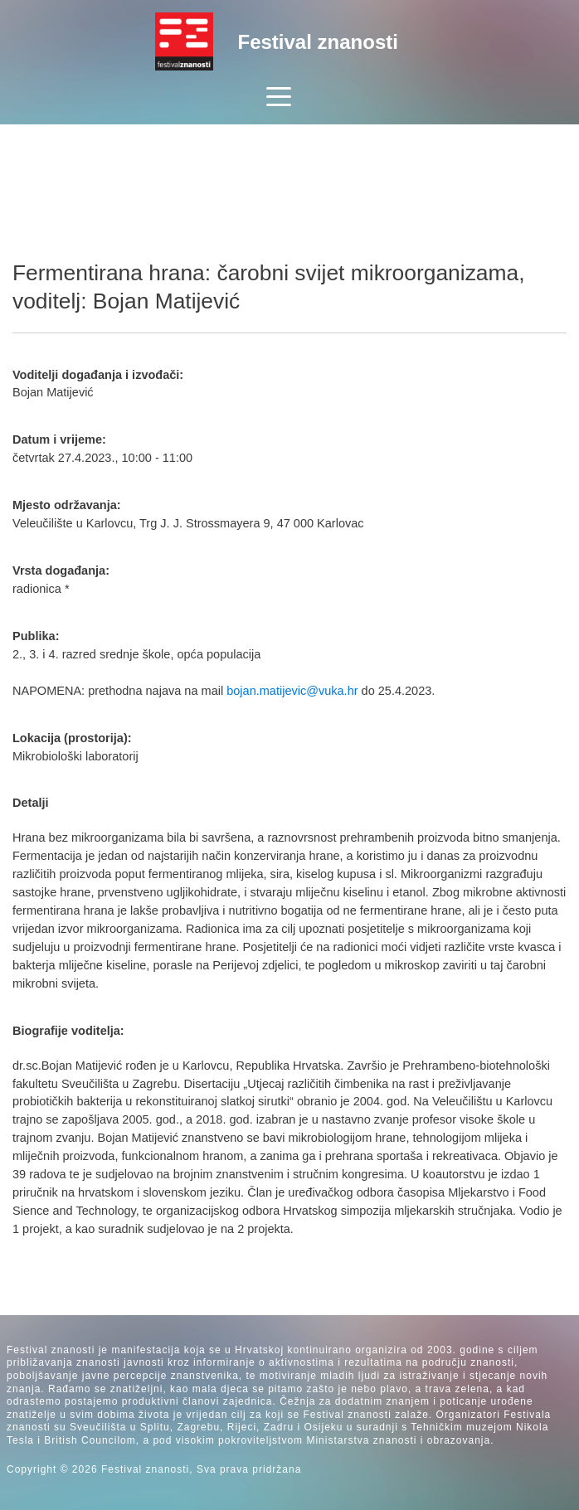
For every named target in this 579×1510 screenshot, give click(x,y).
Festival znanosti (318, 42)
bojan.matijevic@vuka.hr (292, 690)
